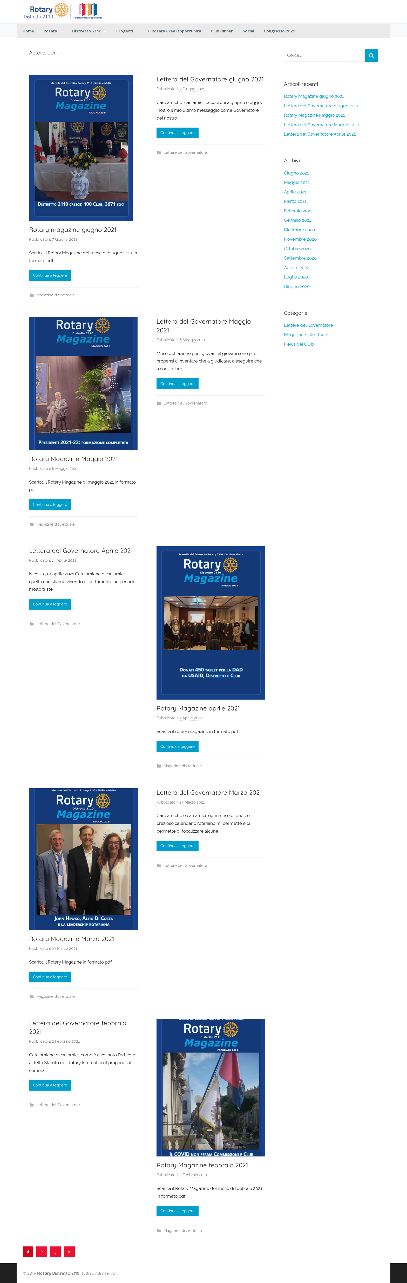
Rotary (53, 30)
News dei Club (299, 344)
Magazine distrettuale (55, 295)
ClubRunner (222, 30)
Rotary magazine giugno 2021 (73, 229)
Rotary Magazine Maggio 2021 (73, 459)
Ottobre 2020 (297, 248)
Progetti (127, 30)
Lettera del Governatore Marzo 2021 (209, 792)
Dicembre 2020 (299, 229)
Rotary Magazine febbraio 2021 (202, 1165)
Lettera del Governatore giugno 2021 (210, 79)
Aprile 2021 (295, 191)
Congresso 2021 (279, 30)
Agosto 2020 (296, 267)
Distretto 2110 (89, 30)
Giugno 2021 (296, 173)
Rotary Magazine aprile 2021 (198, 708)
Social (248, 30)
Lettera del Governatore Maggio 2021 (321, 124)
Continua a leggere (50, 275)
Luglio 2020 (296, 277)
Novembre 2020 (300, 239)
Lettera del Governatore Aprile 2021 (81, 550)
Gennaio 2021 (297, 220)
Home (28, 30)
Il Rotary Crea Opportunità (174, 30)
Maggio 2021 (297, 182)
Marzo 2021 (295, 201)
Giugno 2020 (297, 286)
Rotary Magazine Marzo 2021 (71, 939)
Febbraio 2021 (298, 210)
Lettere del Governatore (185, 152)
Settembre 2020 (300, 258)
